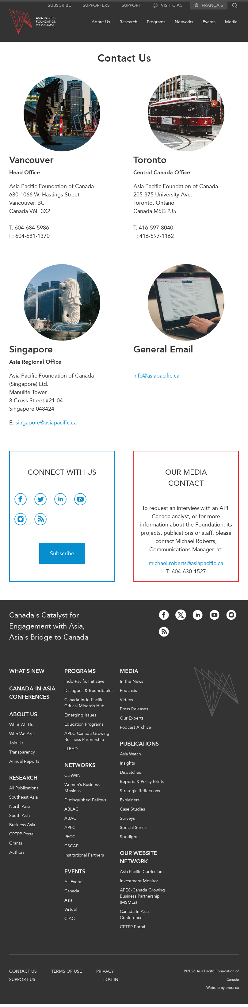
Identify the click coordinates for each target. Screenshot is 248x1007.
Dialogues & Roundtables (88, 690)
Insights (127, 763)
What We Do (21, 724)
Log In (110, 979)
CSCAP (71, 846)
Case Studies (132, 809)
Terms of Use (66, 971)
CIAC (69, 918)
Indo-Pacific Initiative (84, 681)
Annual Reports (24, 761)
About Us (101, 22)
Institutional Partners (84, 855)
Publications (139, 743)
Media (231, 22)
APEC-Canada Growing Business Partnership (86, 736)
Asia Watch (130, 754)
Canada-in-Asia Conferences (32, 692)
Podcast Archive (135, 727)
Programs (156, 22)
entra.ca (232, 988)
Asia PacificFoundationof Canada (46, 21)
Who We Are (21, 733)
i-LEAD (71, 748)
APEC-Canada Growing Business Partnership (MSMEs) (142, 896)
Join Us (16, 743)
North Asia (19, 806)
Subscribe (59, 5)
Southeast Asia (23, 797)
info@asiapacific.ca (156, 375)
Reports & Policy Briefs (142, 781)
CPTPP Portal (21, 834)
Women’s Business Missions (82, 787)
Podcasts (128, 690)
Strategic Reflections (140, 790)
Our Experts (131, 718)
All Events (73, 881)
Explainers (129, 800)
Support (131, 5)
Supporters (96, 5)
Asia (68, 900)
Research (128, 22)
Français (212, 5)
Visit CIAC (168, 5)
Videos (126, 699)
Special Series (133, 827)
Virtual (70, 909)
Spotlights (129, 836)
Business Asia (22, 824)
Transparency (22, 752)
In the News (131, 681)
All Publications (23, 788)
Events (209, 22)
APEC (69, 827)
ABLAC (71, 809)
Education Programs (83, 724)
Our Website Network (138, 857)
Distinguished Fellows (85, 800)
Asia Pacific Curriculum (142, 871)
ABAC (70, 818)
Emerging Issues (80, 715)
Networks (184, 22)
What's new (26, 671)
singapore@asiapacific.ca (46, 422)
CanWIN (72, 775)
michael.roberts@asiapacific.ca (186, 563)
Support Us (22, 979)
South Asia (19, 815)
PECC (69, 836)
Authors (17, 852)
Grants (15, 843)
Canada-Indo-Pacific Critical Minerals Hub (84, 703)
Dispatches (130, 772)
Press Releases (134, 709)
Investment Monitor (139, 881)
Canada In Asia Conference (134, 914)
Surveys (127, 818)
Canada (71, 891)
